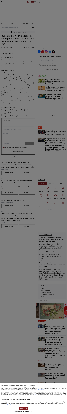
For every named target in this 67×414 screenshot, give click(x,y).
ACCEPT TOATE (23, 408)
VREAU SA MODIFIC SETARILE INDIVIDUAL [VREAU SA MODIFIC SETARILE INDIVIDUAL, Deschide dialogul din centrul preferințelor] (22, 411)
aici (35, 394)
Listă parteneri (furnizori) (6, 404)
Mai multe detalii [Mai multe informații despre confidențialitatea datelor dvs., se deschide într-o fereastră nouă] (41, 389)
